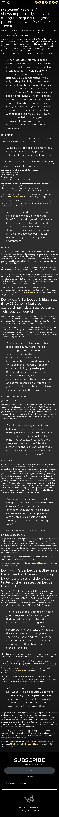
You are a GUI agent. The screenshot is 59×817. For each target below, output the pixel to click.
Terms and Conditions (35, 811)
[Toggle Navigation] (3, 2)
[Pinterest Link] (50, 2)
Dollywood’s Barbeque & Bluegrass (32, 563)
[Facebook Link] (39, 2)
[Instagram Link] (36, 2)
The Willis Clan (24, 671)
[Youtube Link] (56, 2)
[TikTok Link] (46, 2)
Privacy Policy (23, 783)
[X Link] (43, 2)
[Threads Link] (53, 2)
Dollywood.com (17, 197)
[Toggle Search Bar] (8, 2)
